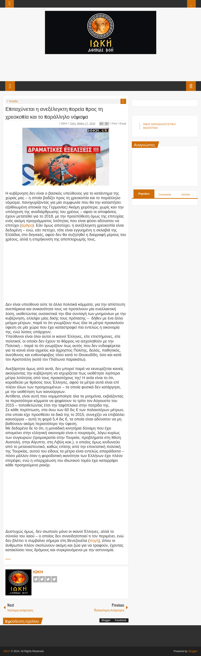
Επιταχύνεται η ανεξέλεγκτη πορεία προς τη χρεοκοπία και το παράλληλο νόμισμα (54, 112)
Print (113, 123)
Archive (185, 194)
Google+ (48, 579)
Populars (143, 193)
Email (122, 123)
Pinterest (54, 579)
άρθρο (27, 225)
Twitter (42, 579)
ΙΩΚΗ (64, 123)
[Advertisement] (100, 67)
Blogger (106, 620)
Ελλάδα (13, 101)
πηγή (93, 540)
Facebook (36, 579)
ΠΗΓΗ (8, 559)
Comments (164, 194)
